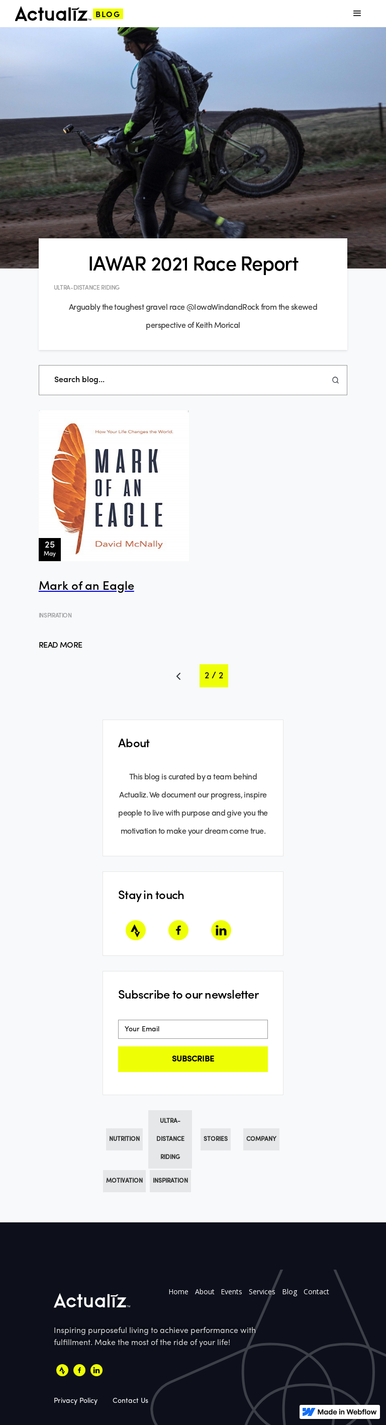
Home (178, 1291)
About (205, 1291)
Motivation (124, 1181)
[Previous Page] (178, 675)
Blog (289, 1291)
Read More (60, 646)
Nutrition (124, 1139)
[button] (357, 13)
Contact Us (130, 1400)
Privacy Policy (76, 1400)
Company (261, 1139)
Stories (216, 1139)
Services (262, 1291)
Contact (316, 1291)
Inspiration (170, 1181)
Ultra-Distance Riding (170, 1139)
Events (231, 1291)
